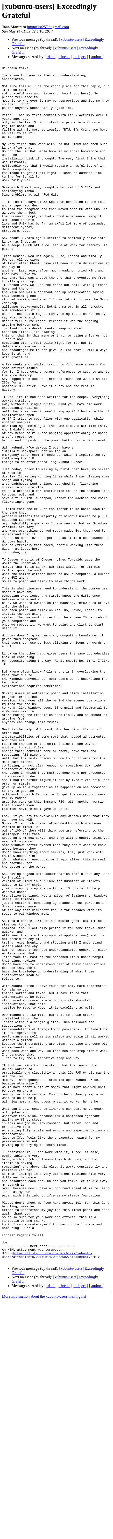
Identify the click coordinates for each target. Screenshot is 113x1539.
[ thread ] (64, 57)
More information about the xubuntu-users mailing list (44, 1535)
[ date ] (51, 57)
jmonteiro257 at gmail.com (48, 27)
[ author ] (96, 57)
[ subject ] (80, 57)
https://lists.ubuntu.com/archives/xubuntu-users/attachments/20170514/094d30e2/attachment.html (50, 1493)
